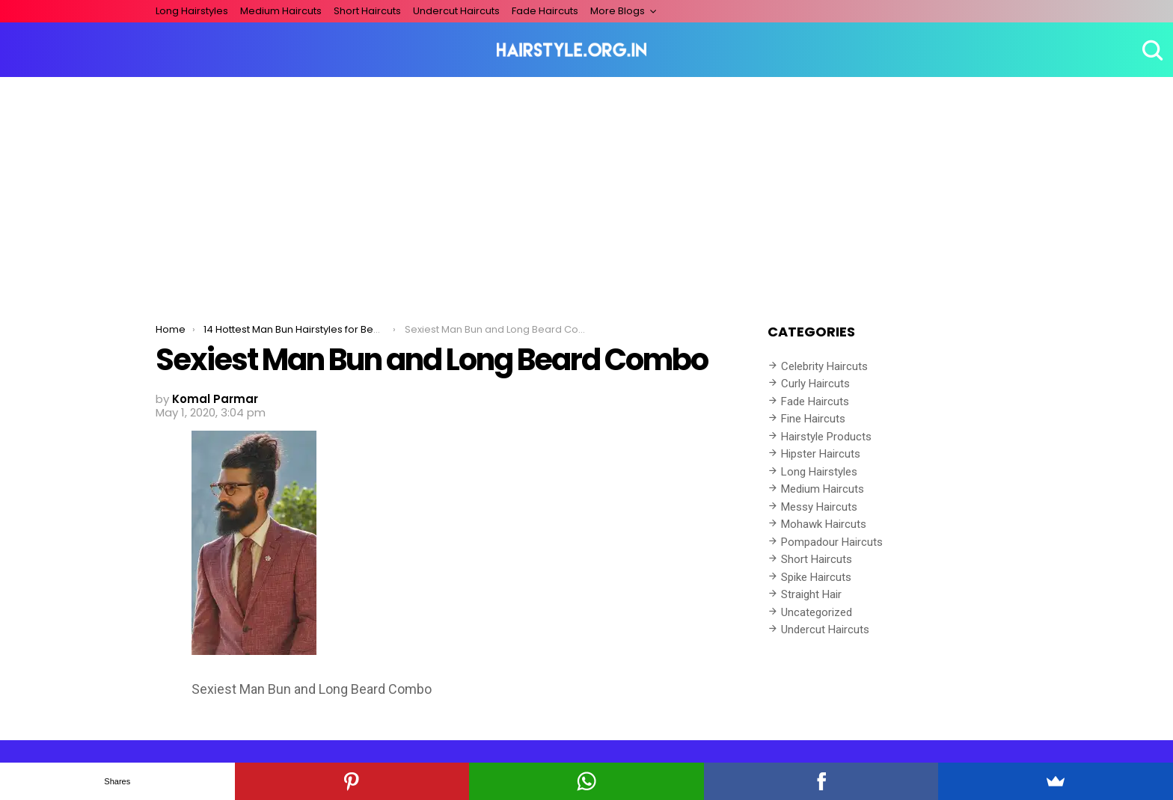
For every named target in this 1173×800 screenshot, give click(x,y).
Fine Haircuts (813, 418)
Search (1150, 50)
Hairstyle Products (826, 436)
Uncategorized (816, 612)
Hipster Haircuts (820, 454)
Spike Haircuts (816, 577)
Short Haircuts (367, 11)
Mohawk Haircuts (823, 524)
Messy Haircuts (819, 507)
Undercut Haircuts (456, 11)
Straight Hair (811, 594)
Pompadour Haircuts (832, 542)
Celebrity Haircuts (824, 366)
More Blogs (617, 11)
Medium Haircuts (281, 11)
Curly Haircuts (815, 383)
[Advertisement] (586, 189)
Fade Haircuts (545, 11)
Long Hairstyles (192, 11)
